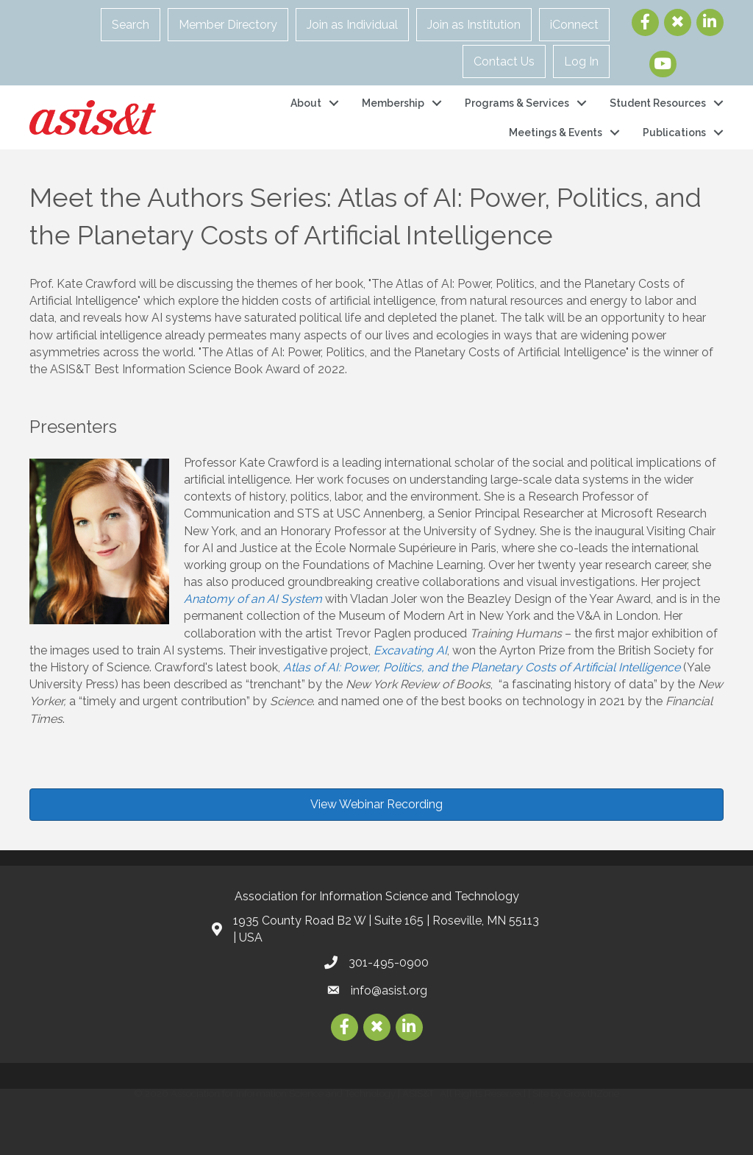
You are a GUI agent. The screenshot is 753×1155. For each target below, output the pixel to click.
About (305, 103)
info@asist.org (389, 990)
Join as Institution (474, 25)
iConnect (574, 25)
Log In (581, 61)
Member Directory (228, 25)
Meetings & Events (555, 132)
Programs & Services (517, 103)
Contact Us (504, 61)
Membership (393, 103)
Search (130, 25)
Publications (674, 132)
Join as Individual (352, 25)
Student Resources (658, 103)
